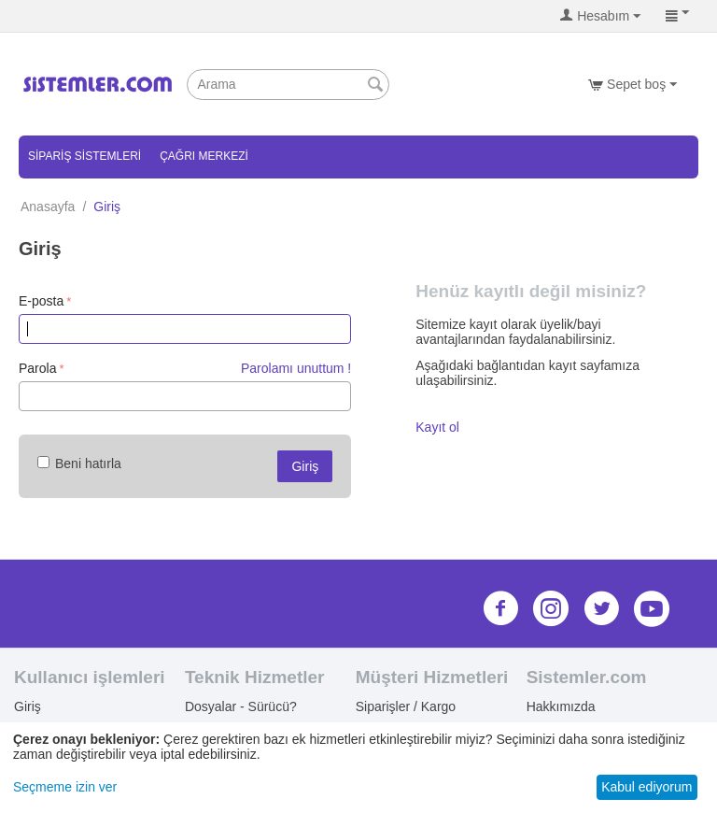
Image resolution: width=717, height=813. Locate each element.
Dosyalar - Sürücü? (241, 706)
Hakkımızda (561, 706)
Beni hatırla (79, 463)
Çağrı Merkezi (204, 156)
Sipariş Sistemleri (84, 156)
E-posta (41, 300)
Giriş (304, 466)
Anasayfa (48, 206)
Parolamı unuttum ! (296, 368)
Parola (37, 368)
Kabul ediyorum (646, 786)
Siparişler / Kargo (406, 706)
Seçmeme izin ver (65, 786)
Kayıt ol (437, 427)
